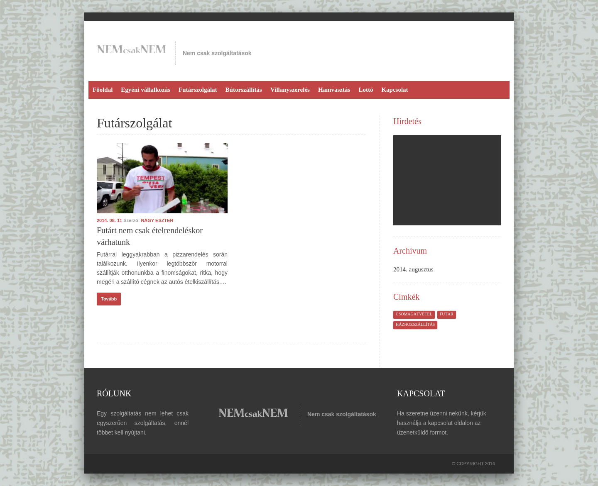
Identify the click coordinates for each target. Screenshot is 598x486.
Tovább (109, 298)
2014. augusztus (413, 269)
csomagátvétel (414, 314)
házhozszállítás (415, 324)
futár (446, 314)
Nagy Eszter (157, 220)
